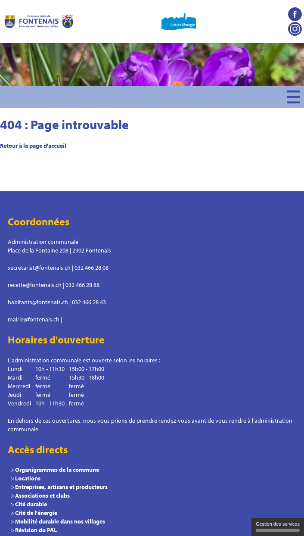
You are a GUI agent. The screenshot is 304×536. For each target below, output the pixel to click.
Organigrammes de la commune (57, 470)
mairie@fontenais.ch (33, 319)
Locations (27, 478)
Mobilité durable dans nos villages (60, 521)
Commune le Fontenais (38, 21)
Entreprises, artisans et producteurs (61, 487)
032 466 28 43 (89, 302)
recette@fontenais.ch (35, 285)
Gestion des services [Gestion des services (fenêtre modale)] (278, 526)
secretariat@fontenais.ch (39, 267)
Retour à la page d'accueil (33, 146)
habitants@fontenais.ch (38, 302)
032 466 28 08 (91, 267)
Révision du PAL (36, 530)
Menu (293, 96)
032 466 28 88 (82, 285)
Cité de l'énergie (36, 513)
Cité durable (31, 504)
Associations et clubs (42, 495)
